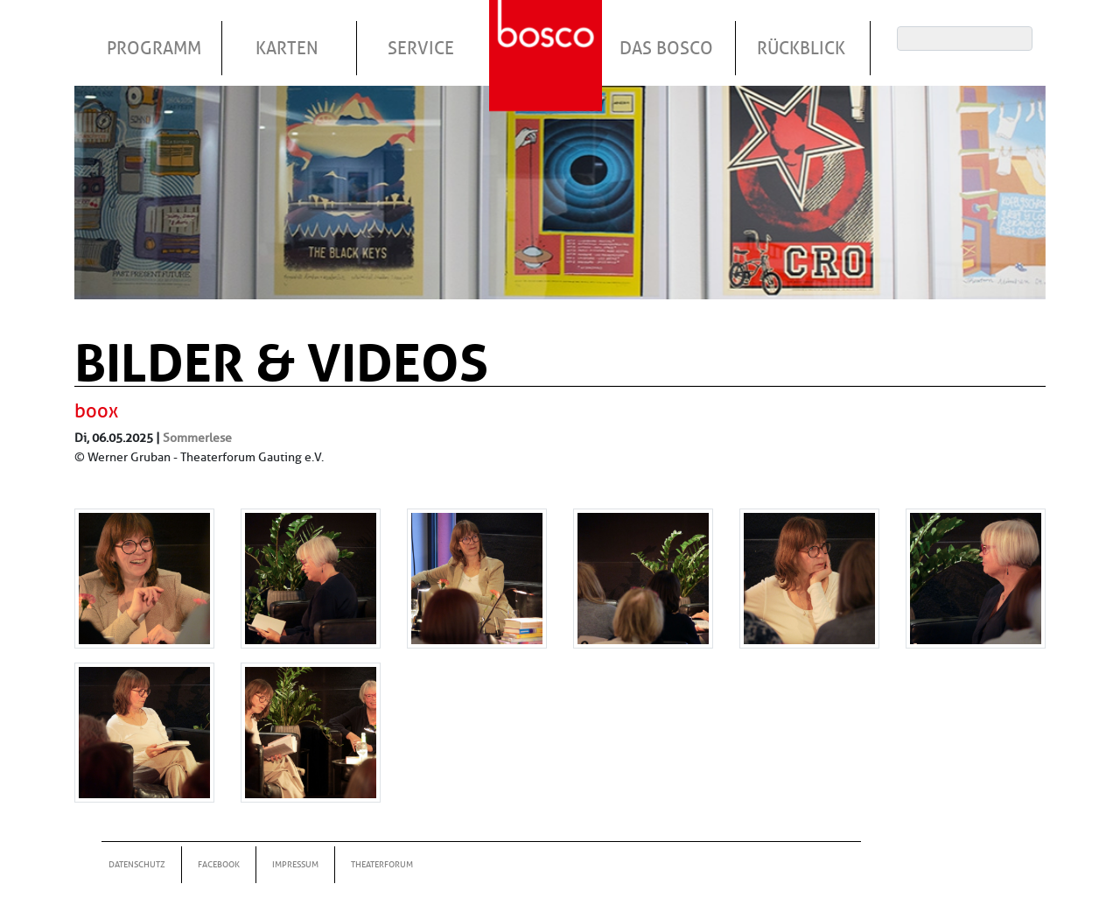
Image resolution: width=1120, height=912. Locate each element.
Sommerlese (197, 437)
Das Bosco (666, 48)
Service (421, 48)
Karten (287, 48)
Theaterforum (382, 864)
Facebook (219, 864)
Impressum (295, 864)
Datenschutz (136, 864)
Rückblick (801, 48)
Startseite (547, 34)
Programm (154, 48)
